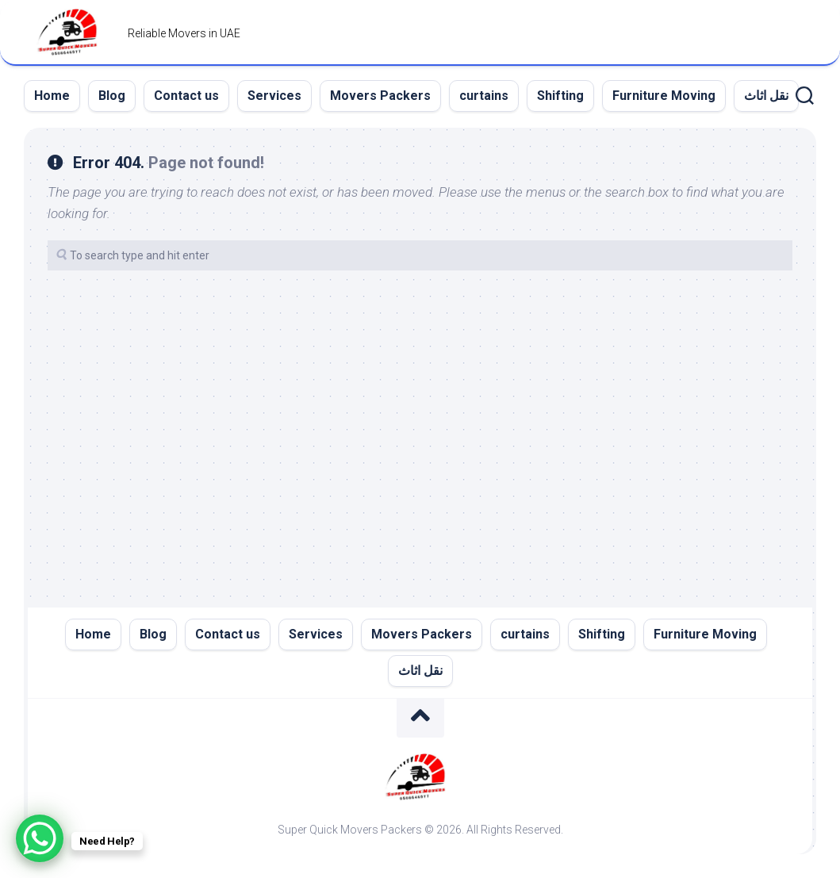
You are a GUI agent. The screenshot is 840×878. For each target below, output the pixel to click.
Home (52, 95)
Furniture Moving (663, 95)
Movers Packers (380, 95)
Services (274, 95)
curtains (483, 95)
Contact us (186, 95)
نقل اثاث (766, 95)
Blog (111, 95)
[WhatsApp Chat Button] (39, 838)
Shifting (560, 95)
